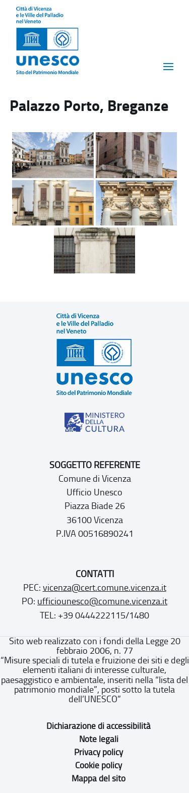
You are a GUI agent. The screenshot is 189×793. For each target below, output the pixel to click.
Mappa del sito (98, 778)
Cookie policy (98, 765)
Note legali (98, 739)
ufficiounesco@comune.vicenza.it (102, 601)
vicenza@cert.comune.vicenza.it (104, 587)
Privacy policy (98, 752)
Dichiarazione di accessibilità (98, 726)
